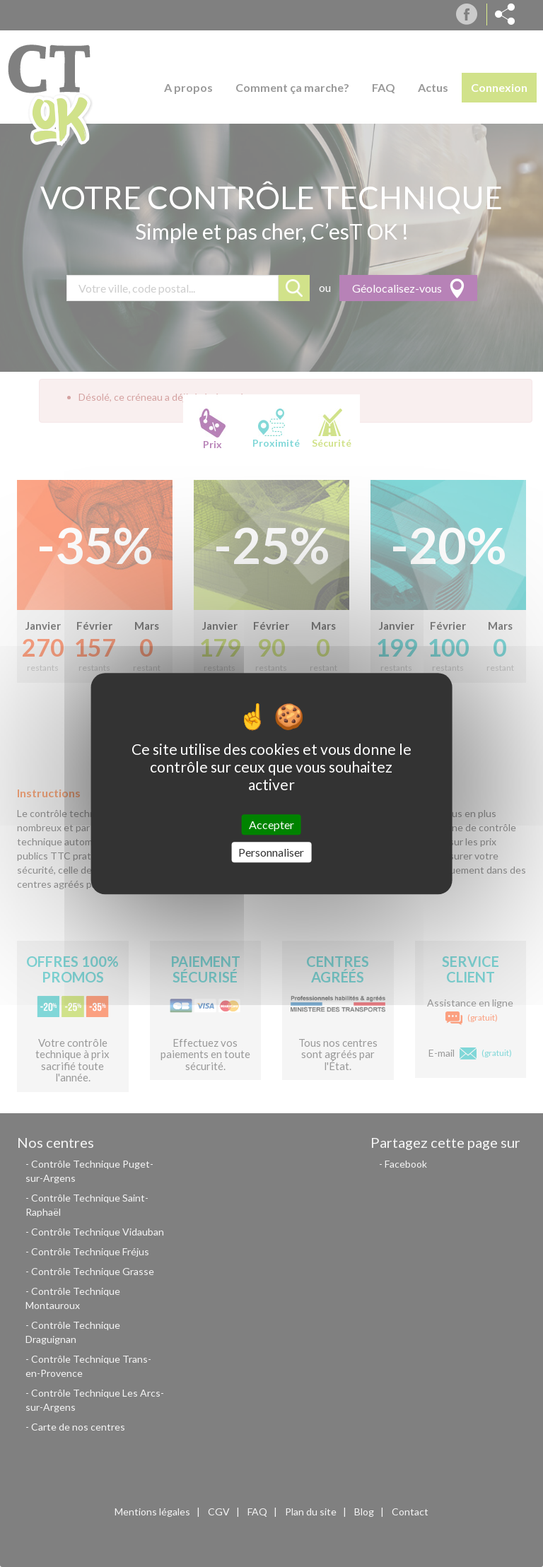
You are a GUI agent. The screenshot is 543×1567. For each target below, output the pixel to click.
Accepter (271, 824)
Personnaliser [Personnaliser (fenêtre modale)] (271, 852)
